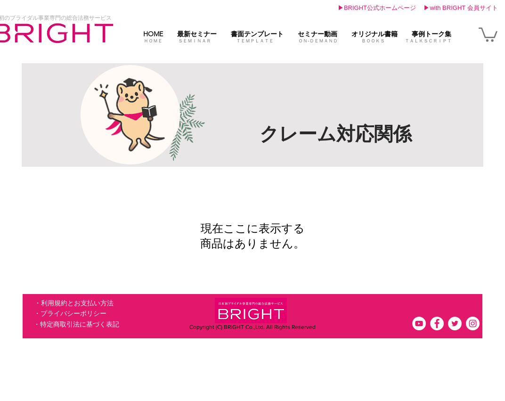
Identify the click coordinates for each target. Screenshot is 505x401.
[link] (488, 34)
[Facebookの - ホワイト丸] (437, 323)
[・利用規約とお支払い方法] (73, 303)
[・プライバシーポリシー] (70, 313)
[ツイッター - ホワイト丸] (455, 323)
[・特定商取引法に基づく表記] (76, 324)
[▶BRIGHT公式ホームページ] (377, 8)
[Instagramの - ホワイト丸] (473, 323)
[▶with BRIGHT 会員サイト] (460, 8)
